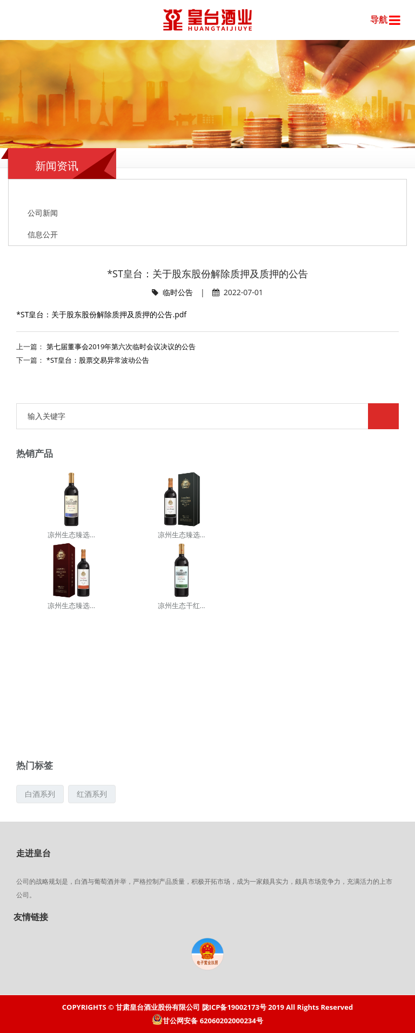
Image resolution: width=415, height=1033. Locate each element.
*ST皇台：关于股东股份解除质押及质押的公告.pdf (101, 314)
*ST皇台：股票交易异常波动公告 (97, 360)
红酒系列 (92, 794)
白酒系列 (40, 794)
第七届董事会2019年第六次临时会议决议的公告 (121, 346)
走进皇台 (33, 853)
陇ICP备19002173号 (234, 1007)
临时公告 (178, 292)
